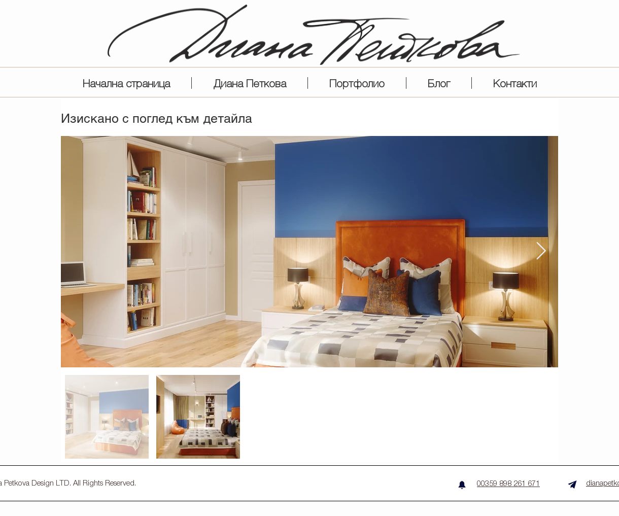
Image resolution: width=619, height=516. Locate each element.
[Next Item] (540, 251)
